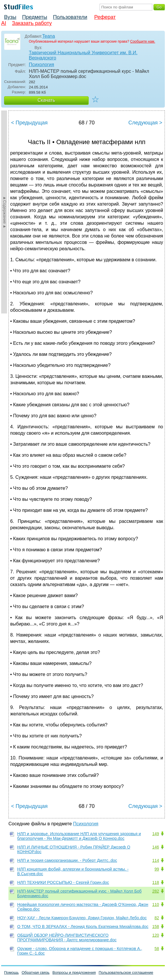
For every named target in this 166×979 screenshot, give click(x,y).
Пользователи (70, 17)
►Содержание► (4, 212)
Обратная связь (36, 972)
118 (155, 882)
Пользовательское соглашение (126, 972)
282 (155, 891)
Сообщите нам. (142, 41)
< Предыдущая (29, 123)
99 (156, 869)
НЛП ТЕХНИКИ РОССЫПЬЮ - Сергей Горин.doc (63, 882)
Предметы (34, 17)
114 (155, 860)
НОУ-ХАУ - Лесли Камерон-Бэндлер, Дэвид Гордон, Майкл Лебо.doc (82, 917)
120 (155, 935)
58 (156, 948)
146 (155, 847)
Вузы (10, 17)
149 (155, 833)
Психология (41, 64)
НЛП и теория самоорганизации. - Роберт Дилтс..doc (67, 860)
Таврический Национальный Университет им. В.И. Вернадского (83, 55)
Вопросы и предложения (74, 972)
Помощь (11, 972)
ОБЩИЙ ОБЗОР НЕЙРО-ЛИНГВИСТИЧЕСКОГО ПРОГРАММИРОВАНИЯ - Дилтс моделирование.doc (66, 937)
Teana (48, 36)
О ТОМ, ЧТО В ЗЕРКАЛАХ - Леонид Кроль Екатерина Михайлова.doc (83, 926)
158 (155, 926)
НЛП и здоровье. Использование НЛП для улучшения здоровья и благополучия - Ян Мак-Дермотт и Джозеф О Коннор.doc (79, 836)
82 (156, 917)
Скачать (46, 100)
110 (155, 904)
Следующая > (145, 123)
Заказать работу (32, 23)
